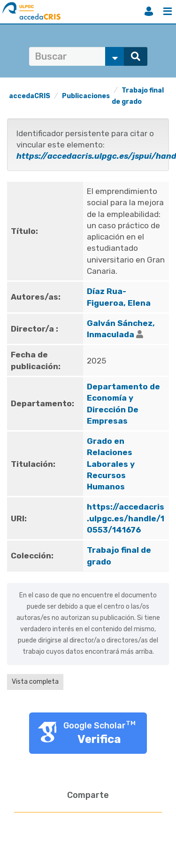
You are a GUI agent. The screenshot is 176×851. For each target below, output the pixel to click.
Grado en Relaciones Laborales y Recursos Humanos (111, 463)
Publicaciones (86, 96)
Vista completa (35, 682)
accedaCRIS (29, 96)
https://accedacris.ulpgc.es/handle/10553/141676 (125, 518)
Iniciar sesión (148, 11)
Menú (167, 11)
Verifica (99, 739)
